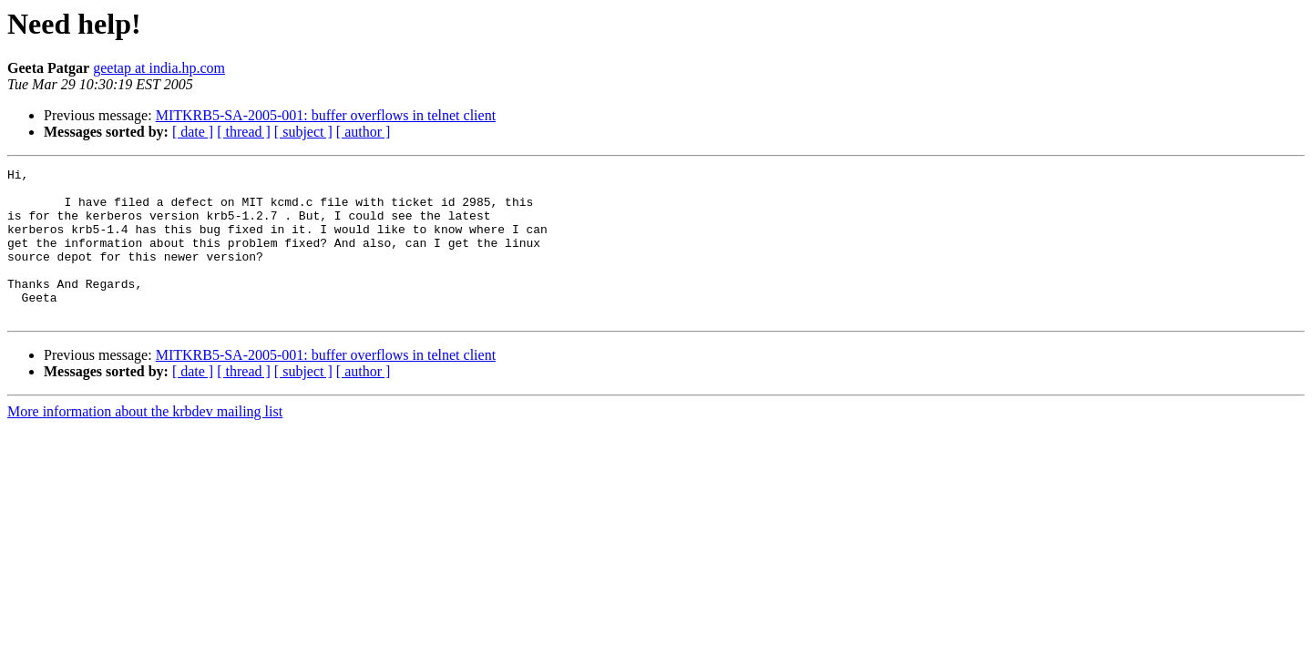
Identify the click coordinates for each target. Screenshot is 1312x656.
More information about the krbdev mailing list (144, 441)
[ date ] (192, 131)
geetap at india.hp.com (159, 68)
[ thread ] (244, 131)
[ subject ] (303, 131)
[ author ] (363, 131)
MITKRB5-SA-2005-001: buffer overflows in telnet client (326, 115)
